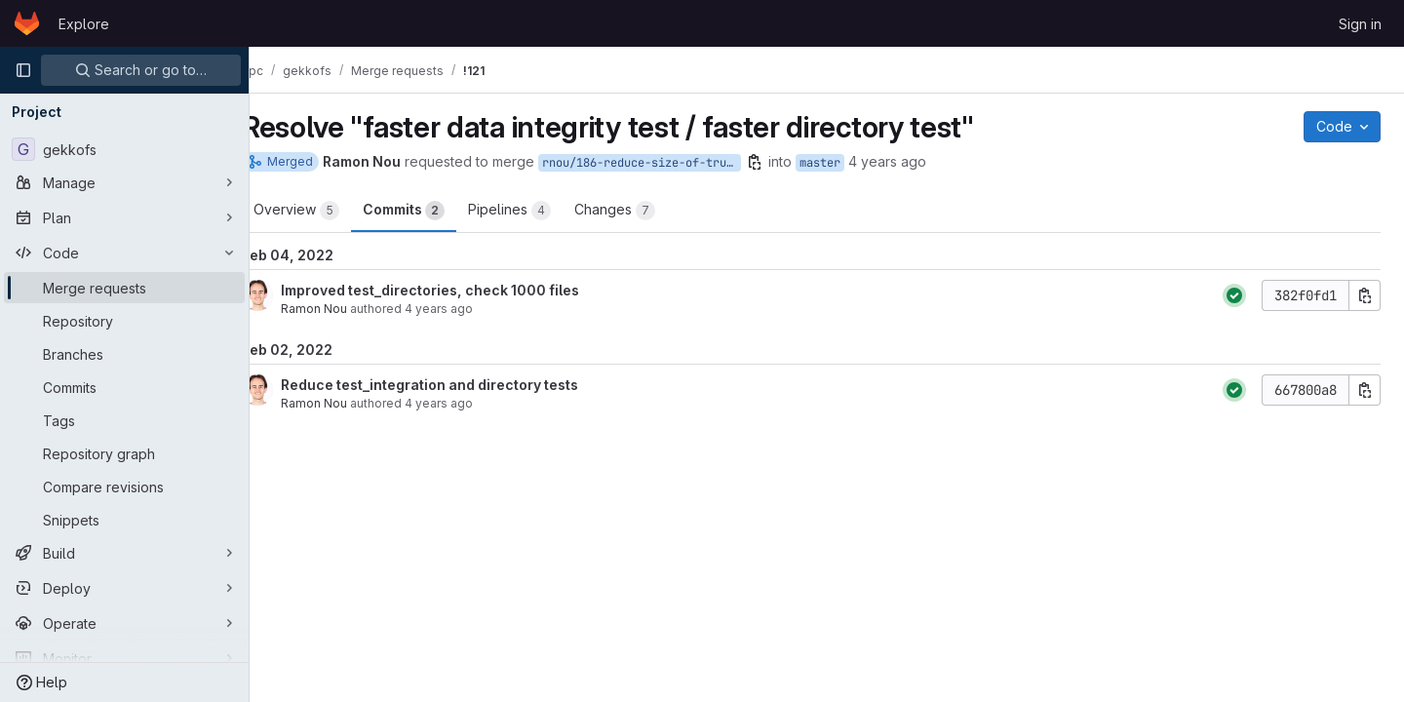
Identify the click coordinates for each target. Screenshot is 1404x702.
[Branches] (124, 354)
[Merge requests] (124, 287)
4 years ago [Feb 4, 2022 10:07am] (470, 308)
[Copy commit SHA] (1365, 295)
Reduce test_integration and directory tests (460, 384)
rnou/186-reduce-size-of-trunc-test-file (672, 163)
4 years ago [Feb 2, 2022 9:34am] (918, 161)
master (851, 163)
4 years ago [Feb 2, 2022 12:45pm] (470, 403)
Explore (83, 24)
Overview (327, 210)
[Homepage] (27, 23)
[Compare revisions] (124, 486)
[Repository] (124, 320)
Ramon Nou (345, 308)
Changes (645, 210)
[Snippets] (124, 519)
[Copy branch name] (786, 162)
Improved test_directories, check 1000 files (461, 290)
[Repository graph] (124, 453)
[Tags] (124, 420)
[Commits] (124, 387)
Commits (435, 210)
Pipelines (540, 210)
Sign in (1360, 24)
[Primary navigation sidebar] (23, 70)
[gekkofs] (124, 149)
